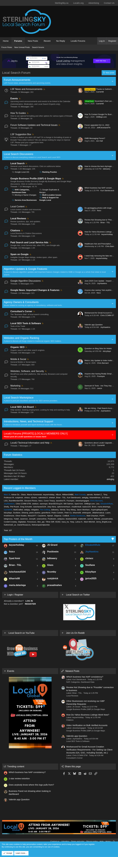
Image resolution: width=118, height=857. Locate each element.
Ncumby (51, 572)
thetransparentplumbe (41, 525)
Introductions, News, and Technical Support (28, 421)
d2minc (34, 497)
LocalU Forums (78, 41)
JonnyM (32, 519)
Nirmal (62, 510)
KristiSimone (9, 516)
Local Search (17, 163)
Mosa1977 (32, 516)
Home (6, 41)
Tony (105, 494)
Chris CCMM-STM (107, 315)
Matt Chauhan (92, 516)
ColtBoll (66, 516)
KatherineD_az (10, 525)
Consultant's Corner (21, 311)
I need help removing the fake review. (100, 256)
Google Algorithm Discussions (25, 281)
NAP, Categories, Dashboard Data (80, 682)
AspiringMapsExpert (99, 510)
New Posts (33, 41)
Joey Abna (51, 507)
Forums (18, 41)
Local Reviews (18, 218)
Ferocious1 (31, 522)
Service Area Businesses (24, 200)
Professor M (9, 497)
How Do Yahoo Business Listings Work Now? (87, 714)
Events (14, 98)
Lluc (97, 504)
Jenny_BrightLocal (103, 522)
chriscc (27, 497)
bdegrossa (8, 519)
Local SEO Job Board (22, 407)
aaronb (90, 494)
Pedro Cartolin (57, 513)
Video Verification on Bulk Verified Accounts (86, 725)
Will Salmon (68, 504)
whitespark (86, 513)
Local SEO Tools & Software (25, 323)
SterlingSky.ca (61, 3)
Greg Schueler (26, 507)
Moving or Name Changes (24, 195)
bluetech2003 (71, 519)
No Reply (60, 41)
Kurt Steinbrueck (107, 190)
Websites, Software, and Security (27, 371)
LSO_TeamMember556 (13, 501)
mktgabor (35, 510)
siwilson (35, 504)
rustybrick (19, 497)
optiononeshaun (63, 507)
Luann (107, 513)
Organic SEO (17, 347)
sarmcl (90, 519)
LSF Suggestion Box (20, 134)
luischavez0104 (39, 507)
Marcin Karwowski (34, 494)
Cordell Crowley (10, 522)
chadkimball (76, 507)
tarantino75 (60, 501)
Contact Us (109, 3)
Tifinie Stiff (50, 522)
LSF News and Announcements (26, 89)
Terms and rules (77, 841)
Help (102, 841)
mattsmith (82, 519)
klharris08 (77, 513)
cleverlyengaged (82, 501)
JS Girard (105, 497)
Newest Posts (72, 671)
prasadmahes (107, 519)
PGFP (101, 516)
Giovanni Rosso (30, 501)
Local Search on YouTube (21, 633)
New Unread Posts (22, 47)
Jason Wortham (83, 510)
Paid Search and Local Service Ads (29, 242)
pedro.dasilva (34, 513)
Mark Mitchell (89, 522)
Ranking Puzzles (48, 172)
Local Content (17, 206)
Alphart (50, 516)
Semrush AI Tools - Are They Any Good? (101, 386)
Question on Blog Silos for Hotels (98, 348)
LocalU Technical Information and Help (29, 443)
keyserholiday (107, 234)
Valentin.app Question (94, 325)
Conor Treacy (49, 501)
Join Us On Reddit (75, 633)
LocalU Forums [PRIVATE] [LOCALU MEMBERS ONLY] (36, 433)
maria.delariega (103, 507)
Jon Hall (99, 141)
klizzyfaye (107, 351)
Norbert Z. (98, 494)
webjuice (61, 519)
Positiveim (52, 519)
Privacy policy (92, 841)
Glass (23, 494)
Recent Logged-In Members (20, 488)
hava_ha (65, 522)
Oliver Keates (21, 516)
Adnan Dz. (15, 494)
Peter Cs (68, 513)
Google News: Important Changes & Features (34, 290)
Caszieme (42, 516)
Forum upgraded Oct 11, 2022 (97, 125)
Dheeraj (25, 513)
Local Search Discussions (18, 154)
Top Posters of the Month (18, 539)
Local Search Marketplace (18, 397)
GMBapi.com (101, 117)
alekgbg (110, 479)
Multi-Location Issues (50, 195)
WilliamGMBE (68, 494)
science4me (41, 519)
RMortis (97, 519)
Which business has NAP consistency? (100, 188)
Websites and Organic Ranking (21, 338)
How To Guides (18, 113)
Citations (15, 230)
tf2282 (57, 522)
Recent (47, 41)
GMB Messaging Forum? (95, 138)
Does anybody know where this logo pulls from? (31, 785)
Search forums (38, 47)
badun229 (86, 507)
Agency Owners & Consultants (21, 302)
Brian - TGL (105, 222)
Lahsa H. (79, 522)
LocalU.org (78, 3)
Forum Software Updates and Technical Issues (34, 125)
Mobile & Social (18, 359)
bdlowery (106, 169)
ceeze (99, 388)
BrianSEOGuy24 (55, 504)
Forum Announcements (17, 79)
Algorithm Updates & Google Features (25, 269)
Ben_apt (40, 522)
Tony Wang (71, 510)
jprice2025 (90, 578)
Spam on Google (19, 254)
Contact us (54, 841)
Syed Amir (79, 504)
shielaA (52, 497)
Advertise (65, 841)
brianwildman (94, 497)
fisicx (99, 210)
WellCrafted (18, 510)
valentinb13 (43, 497)
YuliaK (16, 519)
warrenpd (43, 504)
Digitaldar (22, 522)
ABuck (58, 494)
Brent (94, 507)
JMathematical (98, 513)
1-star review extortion (19, 778)
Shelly (6, 507)
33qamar (57, 516)
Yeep (72, 522)
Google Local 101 (20, 172)
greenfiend (45, 513)
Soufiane (16, 513)
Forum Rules (6, 47)
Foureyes (101, 376)
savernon (24, 519)
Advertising (93, 3)
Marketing (15, 385)
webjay (27, 510)
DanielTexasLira (23, 525)
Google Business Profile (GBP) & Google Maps (35, 178)
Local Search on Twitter (78, 594)
